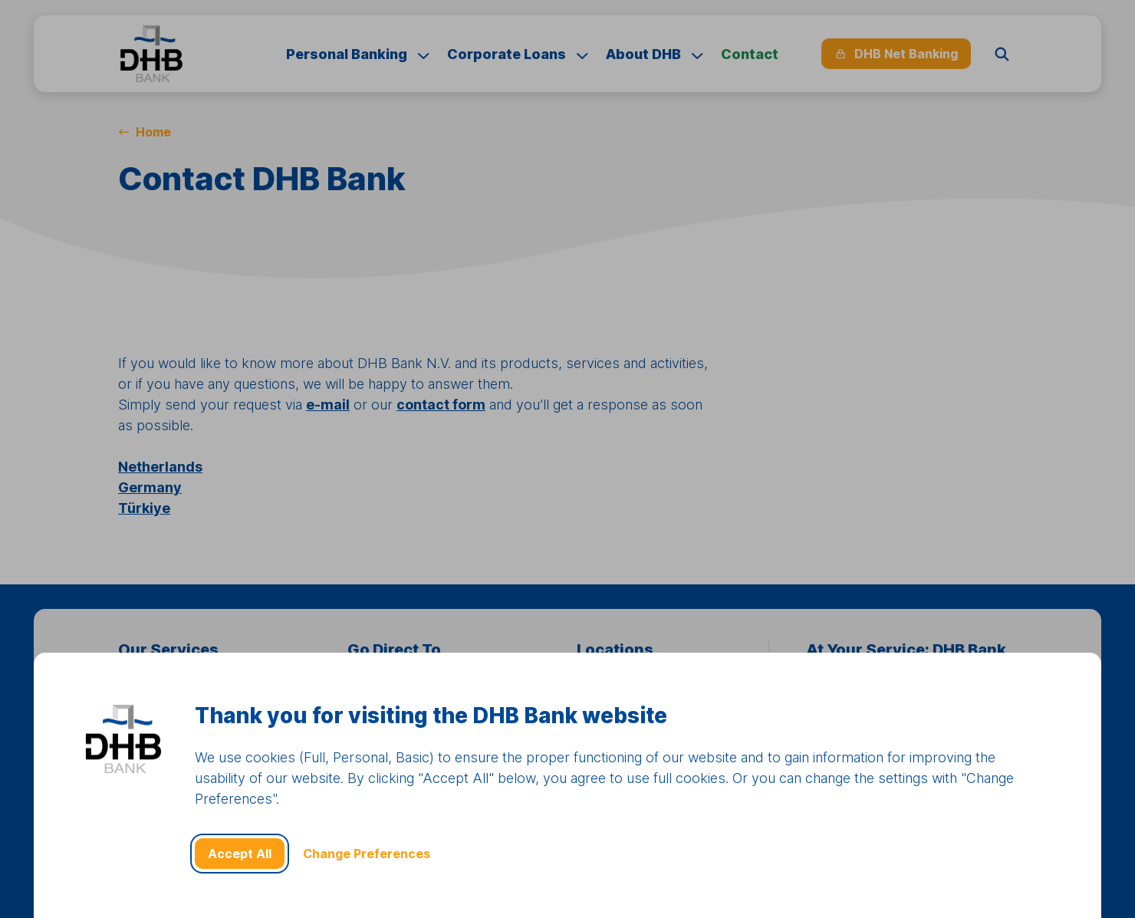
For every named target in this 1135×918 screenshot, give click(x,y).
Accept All (239, 853)
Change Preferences (366, 853)
